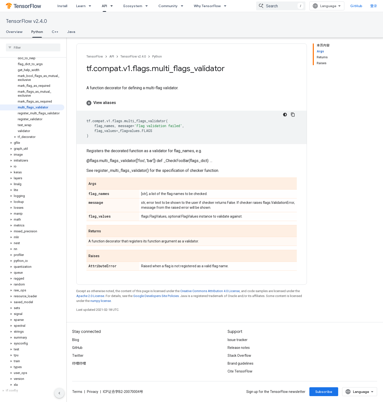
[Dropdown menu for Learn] (91, 6)
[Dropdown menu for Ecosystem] (148, 6)
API (111, 56)
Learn (80, 6)
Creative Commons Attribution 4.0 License (210, 291)
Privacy (92, 392)
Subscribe (323, 391)
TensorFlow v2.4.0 (26, 21)
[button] (32, 137)
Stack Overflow (239, 355)
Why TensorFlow (207, 6)
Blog (75, 340)
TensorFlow (94, 56)
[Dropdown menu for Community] (183, 6)
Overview (14, 32)
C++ (55, 32)
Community (168, 6)
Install (62, 6)
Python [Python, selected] (37, 32)
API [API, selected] (104, 6)
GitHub (356, 6)
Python (157, 56)
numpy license (100, 301)
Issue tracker (238, 340)
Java (71, 32)
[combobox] (280, 5)
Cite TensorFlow (240, 371)
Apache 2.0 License (90, 296)
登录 (373, 6)
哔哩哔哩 (79, 363)
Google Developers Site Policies (156, 296)
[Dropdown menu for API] (113, 6)
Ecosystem (132, 6)
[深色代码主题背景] (285, 115)
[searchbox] (33, 47)
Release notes (239, 348)
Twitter (77, 355)
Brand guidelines (240, 363)
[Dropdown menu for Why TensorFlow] (227, 6)
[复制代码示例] (293, 115)
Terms (77, 392)
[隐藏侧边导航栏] (59, 393)
